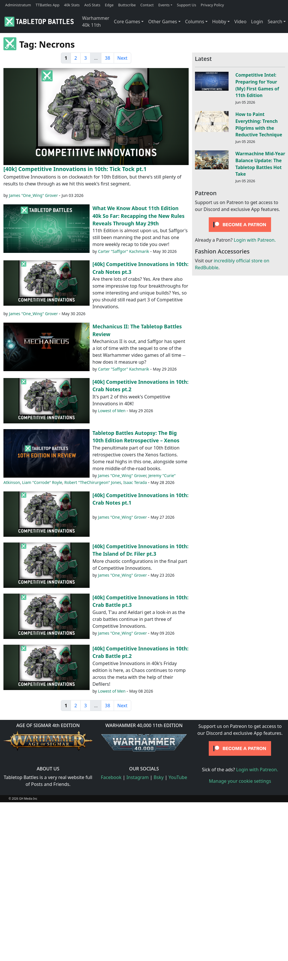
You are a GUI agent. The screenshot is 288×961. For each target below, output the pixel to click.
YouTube (178, 777)
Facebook (111, 777)
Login (257, 21)
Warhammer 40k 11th (95, 21)
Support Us (186, 4)
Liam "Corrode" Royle (42, 482)
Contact (147, 4)
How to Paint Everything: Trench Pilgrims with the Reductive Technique (258, 124)
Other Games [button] (162, 21)
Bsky (159, 777)
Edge (109, 4)
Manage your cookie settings (240, 781)
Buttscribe (127, 4)
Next (122, 58)
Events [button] (164, 4)
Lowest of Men (111, 410)
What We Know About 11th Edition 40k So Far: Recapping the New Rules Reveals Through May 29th (138, 216)
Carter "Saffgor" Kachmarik (123, 251)
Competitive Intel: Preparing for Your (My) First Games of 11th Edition (257, 85)
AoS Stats (92, 4)
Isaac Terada (135, 482)
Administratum (18, 4)
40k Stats (72, 4)
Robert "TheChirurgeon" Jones (92, 482)
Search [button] (275, 21)
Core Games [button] (127, 21)
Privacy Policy (212, 4)
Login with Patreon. (255, 240)
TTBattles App (47, 4)
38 (107, 58)
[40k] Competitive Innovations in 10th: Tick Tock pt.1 (75, 169)
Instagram (137, 777)
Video (240, 21)
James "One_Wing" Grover (33, 195)
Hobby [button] (219, 21)
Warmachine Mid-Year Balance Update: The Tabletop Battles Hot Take (260, 163)
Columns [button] (194, 21)
